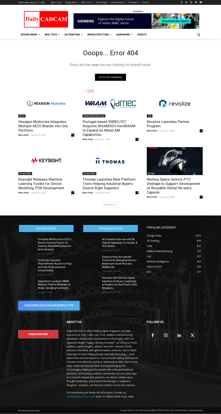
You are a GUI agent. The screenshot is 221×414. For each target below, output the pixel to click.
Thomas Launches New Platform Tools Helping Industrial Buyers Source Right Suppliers (109, 183)
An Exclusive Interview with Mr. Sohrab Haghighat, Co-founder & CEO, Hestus (119, 242)
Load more (110, 204)
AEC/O (22, 116)
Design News (25, 173)
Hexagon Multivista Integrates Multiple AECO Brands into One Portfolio (43, 126)
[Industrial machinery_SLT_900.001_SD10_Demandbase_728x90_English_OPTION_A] (138, 21)
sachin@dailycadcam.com (80, 396)
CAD (149, 116)
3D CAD (151, 173)
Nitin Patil (23, 135)
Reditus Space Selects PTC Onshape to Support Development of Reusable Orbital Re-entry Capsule (173, 185)
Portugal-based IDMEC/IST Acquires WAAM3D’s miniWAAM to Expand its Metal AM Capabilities (109, 128)
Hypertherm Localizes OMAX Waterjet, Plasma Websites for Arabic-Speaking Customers (54, 284)
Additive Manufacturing (94, 116)
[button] (198, 34)
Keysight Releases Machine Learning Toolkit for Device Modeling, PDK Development (41, 183)
